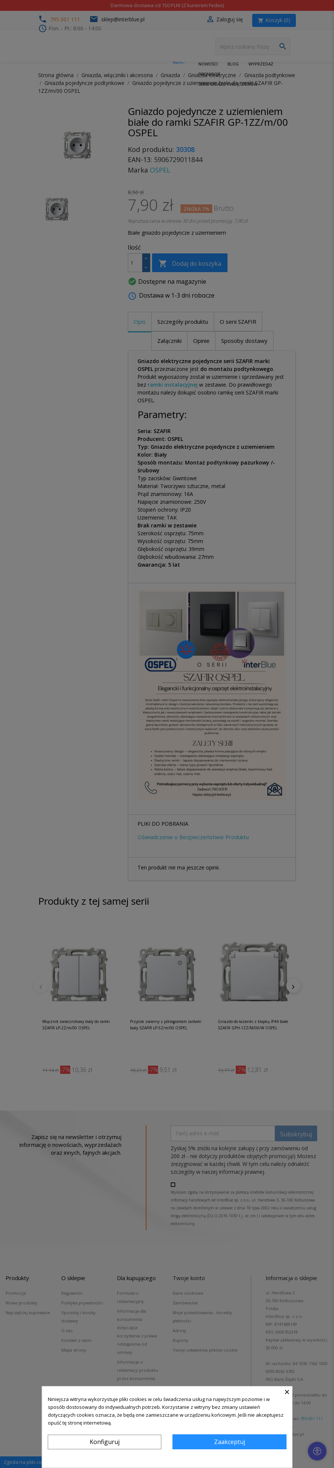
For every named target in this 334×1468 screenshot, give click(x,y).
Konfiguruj (105, 1442)
